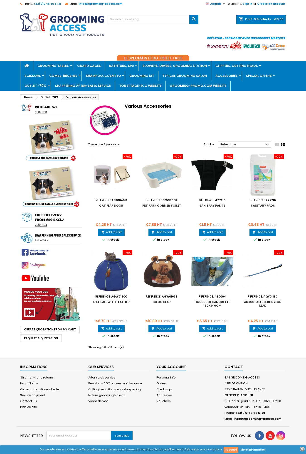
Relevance (245, 144)
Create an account (271, 4)
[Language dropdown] (216, 4)
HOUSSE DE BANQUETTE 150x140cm (212, 304)
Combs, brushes (63, 75)
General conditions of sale (39, 389)
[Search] (153, 19)
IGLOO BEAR (162, 302)
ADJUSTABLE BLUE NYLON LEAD (262, 304)
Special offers (259, 75)
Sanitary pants (212, 205)
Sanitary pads (263, 205)
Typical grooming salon (185, 75)
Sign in (247, 4)
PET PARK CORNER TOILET (161, 205)
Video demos (98, 401)
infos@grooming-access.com (100, 4)
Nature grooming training (107, 395)
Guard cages (89, 65)
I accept (231, 450)
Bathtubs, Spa (121, 65)
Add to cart (111, 232)
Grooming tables (53, 65)
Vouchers (163, 401)
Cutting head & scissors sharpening (114, 389)
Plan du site (28, 407)
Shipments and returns (37, 377)
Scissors (33, 75)
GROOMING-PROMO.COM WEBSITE (198, 85)
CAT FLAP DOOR (111, 205)
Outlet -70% (36, 85)
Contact (234, 366)
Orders (161, 383)
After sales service (102, 377)
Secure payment (32, 395)
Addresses (164, 395)
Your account (171, 366)
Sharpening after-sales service (83, 85)
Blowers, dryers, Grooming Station (175, 65)
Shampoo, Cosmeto (103, 75)
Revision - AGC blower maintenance (115, 383)
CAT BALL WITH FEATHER (111, 302)
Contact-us (28, 401)
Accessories (226, 75)
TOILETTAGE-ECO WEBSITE (140, 85)
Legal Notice (29, 383)
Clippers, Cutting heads (236, 65)
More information (253, 450)
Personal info (166, 377)
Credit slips (164, 389)
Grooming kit (141, 75)
